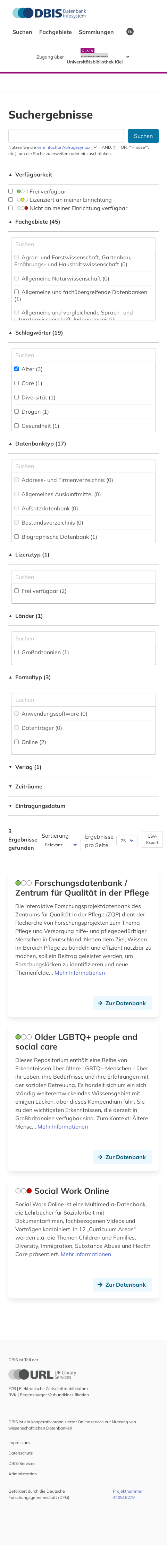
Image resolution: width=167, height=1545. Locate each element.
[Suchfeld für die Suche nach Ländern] (83, 638)
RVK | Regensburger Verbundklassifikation (48, 1394)
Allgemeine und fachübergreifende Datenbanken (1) (80, 295)
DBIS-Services (21, 1463)
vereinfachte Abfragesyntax (63, 147)
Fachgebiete (56, 31)
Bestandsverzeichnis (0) (48, 522)
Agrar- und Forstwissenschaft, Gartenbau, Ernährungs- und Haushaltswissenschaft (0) (72, 261)
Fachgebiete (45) (34, 221)
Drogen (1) (31, 411)
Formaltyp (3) (29, 677)
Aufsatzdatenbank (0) (46, 508)
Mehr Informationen (80, 972)
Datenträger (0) (38, 727)
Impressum (19, 1442)
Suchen (23, 31)
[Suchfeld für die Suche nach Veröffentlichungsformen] (83, 700)
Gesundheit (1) (36, 425)
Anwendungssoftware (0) (50, 713)
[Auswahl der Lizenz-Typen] (83, 577)
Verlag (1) (25, 766)
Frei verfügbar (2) (40, 590)
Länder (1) (25, 615)
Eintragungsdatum (36, 805)
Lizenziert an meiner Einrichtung (60, 199)
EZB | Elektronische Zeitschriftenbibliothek (48, 1388)
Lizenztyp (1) (29, 554)
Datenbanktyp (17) (37, 443)
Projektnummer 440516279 (128, 1494)
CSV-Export (152, 839)
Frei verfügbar (37, 191)
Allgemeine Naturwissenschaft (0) (61, 278)
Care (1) (28, 383)
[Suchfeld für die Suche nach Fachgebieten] (83, 244)
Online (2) (30, 742)
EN (130, 31)
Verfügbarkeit (30, 174)
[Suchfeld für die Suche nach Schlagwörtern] (83, 355)
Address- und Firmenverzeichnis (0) (63, 479)
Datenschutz (20, 1453)
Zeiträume (25, 786)
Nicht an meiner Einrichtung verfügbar (67, 208)
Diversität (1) (35, 397)
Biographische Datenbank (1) (55, 536)
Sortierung (55, 835)
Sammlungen (97, 31)
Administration (22, 1473)
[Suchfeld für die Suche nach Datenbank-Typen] (83, 466)
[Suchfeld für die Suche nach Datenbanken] (66, 136)
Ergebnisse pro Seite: (99, 840)
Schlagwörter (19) (35, 332)
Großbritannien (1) (41, 652)
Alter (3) (28, 368)
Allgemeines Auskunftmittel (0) (57, 494)
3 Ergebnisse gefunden (22, 839)
